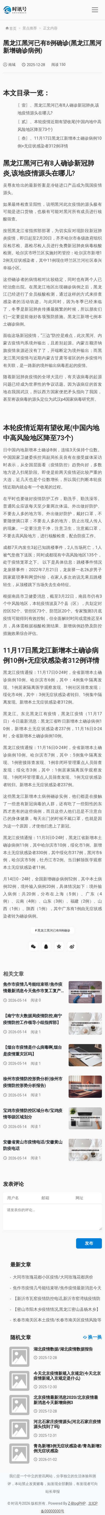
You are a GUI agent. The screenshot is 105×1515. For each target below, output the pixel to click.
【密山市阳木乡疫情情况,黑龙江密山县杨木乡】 (56, 1309)
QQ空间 (59, 946)
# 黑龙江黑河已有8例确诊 (52, 930)
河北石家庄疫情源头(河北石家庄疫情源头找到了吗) (67, 1424)
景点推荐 (29, 28)
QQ (46, 946)
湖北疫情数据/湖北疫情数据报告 (63, 1349)
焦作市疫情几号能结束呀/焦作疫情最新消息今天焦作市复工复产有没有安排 (32, 991)
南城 (11, 64)
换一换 (92, 1337)
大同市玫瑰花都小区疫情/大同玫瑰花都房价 (53, 1277)
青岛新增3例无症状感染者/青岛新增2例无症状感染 (68, 1448)
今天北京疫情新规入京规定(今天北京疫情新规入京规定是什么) (67, 1376)
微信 (33, 946)
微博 (72, 946)
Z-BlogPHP (77, 1503)
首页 (11, 28)
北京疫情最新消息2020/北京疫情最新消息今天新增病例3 (66, 1400)
